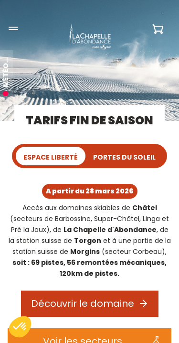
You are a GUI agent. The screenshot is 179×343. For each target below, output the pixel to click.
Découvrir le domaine (82, 303)
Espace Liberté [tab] (50, 157)
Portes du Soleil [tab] (124, 157)
